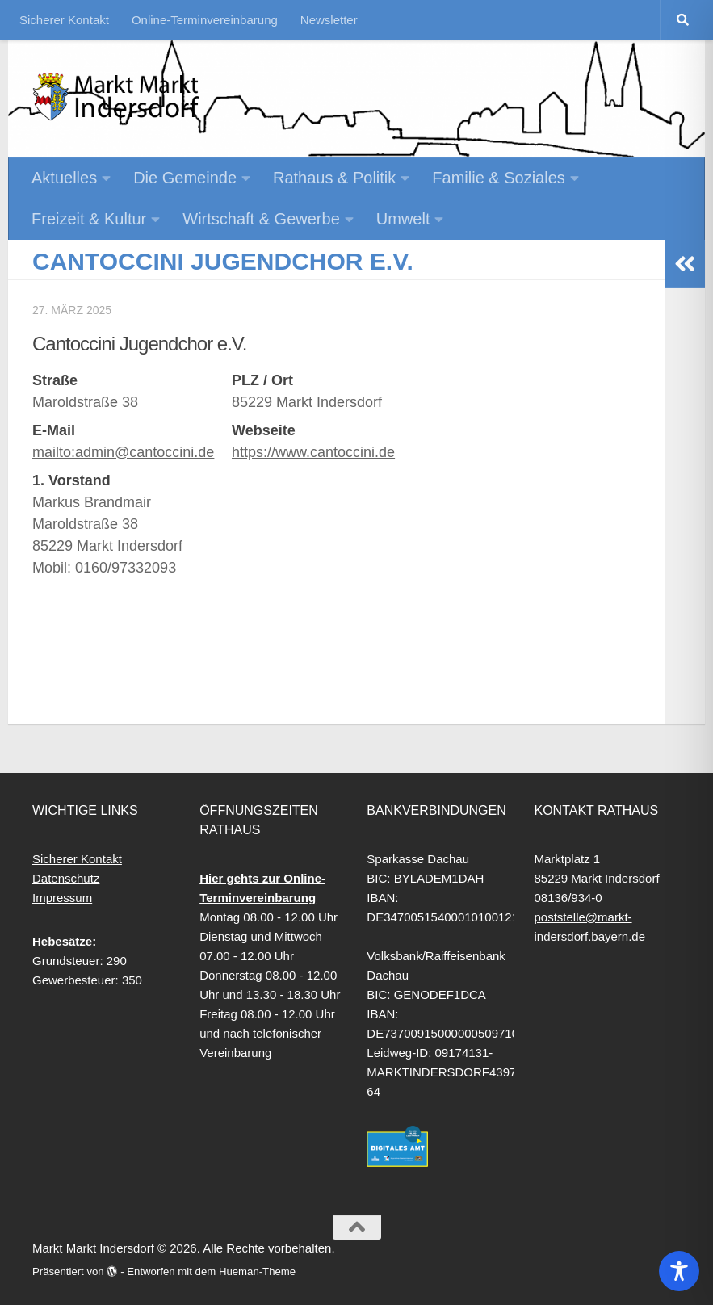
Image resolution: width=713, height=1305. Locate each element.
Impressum (62, 897)
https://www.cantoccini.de (313, 452)
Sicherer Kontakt (64, 20)
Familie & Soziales (498, 178)
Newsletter (329, 20)
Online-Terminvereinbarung (205, 20)
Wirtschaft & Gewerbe (261, 219)
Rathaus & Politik (334, 178)
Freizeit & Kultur (88, 219)
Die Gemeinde (185, 178)
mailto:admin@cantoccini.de (123, 452)
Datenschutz (65, 878)
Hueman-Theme (257, 1271)
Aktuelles (64, 178)
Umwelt (403, 219)
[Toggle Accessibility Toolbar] (679, 1271)
